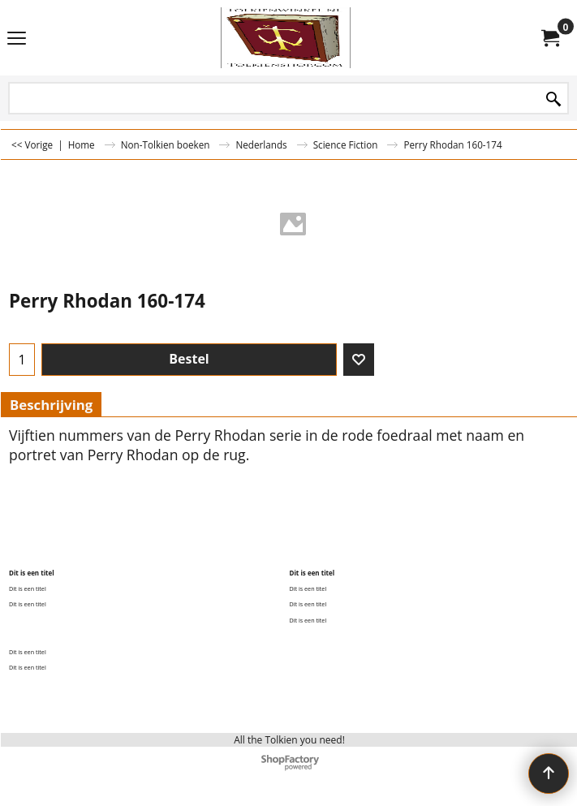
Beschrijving (51, 404)
